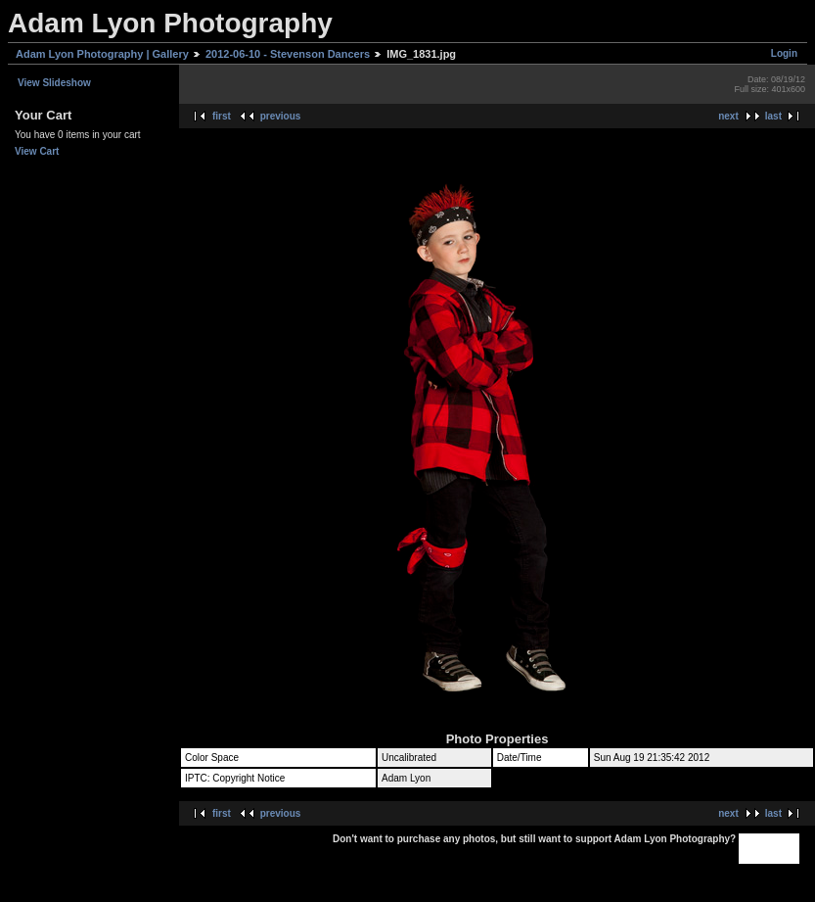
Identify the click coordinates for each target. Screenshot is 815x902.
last (773, 116)
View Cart (37, 151)
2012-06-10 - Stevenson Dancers (287, 54)
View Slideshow (54, 82)
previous (280, 116)
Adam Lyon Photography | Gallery (102, 54)
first (221, 116)
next (728, 116)
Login (784, 53)
